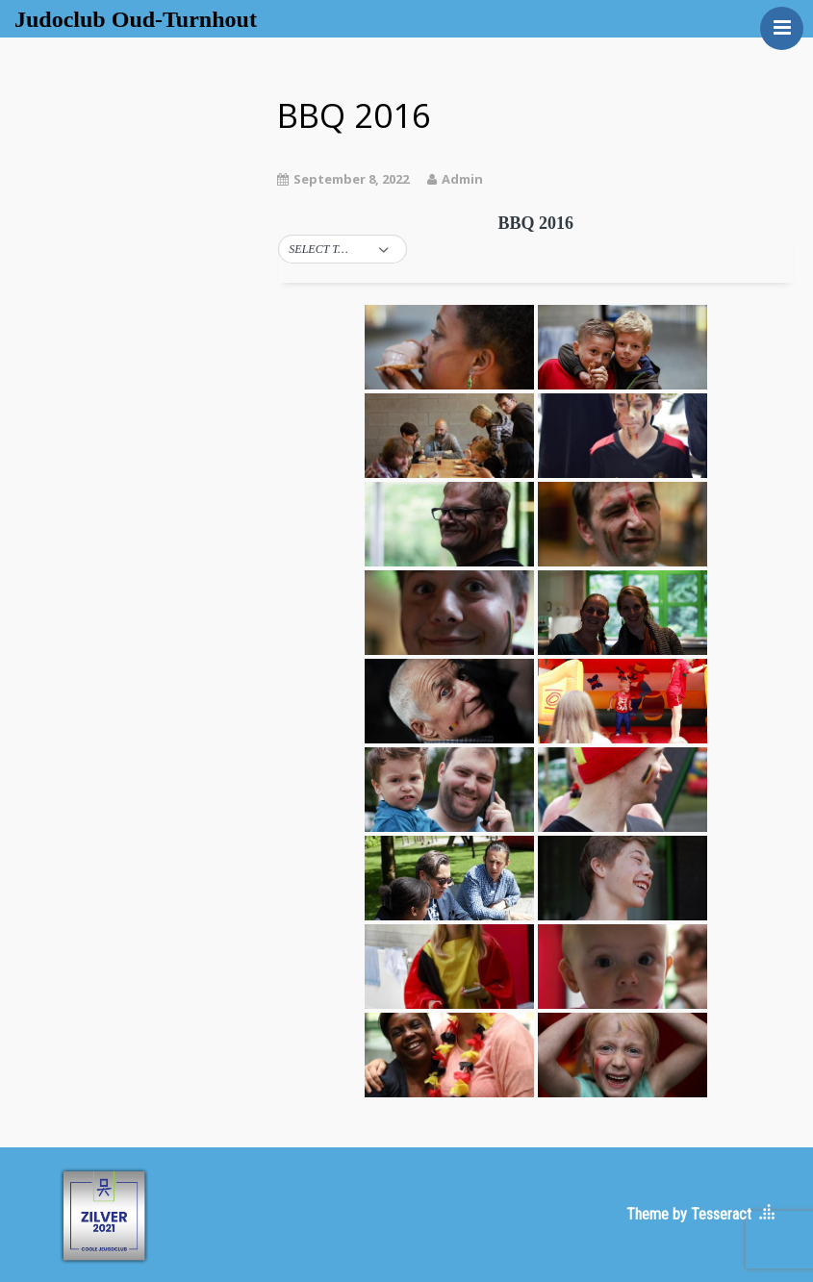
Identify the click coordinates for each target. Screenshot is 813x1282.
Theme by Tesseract (688, 1214)
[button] (342, 250)
